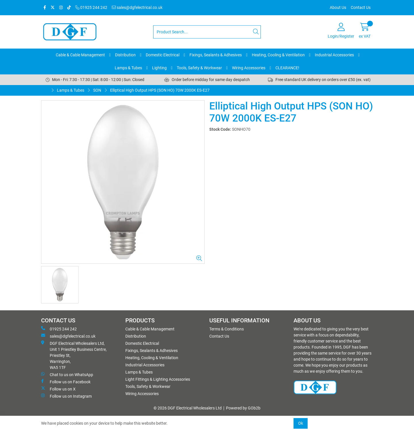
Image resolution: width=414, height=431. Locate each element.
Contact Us (361, 7)
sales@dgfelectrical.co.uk (137, 7)
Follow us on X (58, 388)
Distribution (125, 55)
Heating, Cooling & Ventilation (278, 55)
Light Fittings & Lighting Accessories (157, 379)
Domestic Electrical (162, 55)
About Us (338, 7)
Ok (300, 423)
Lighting (159, 68)
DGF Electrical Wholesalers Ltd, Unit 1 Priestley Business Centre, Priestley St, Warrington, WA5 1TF (74, 355)
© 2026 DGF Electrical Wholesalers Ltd (188, 408)
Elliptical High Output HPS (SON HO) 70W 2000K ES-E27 (160, 90)
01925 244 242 (91, 7)
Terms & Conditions (226, 329)
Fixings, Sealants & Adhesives (215, 55)
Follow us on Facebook (66, 381)
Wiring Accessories (248, 68)
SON (97, 90)
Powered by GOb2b (243, 408)
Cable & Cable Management (80, 55)
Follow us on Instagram (66, 396)
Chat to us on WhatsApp (67, 374)
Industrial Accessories (334, 55)
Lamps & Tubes (128, 68)
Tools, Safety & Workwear (199, 68)
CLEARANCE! (287, 68)
